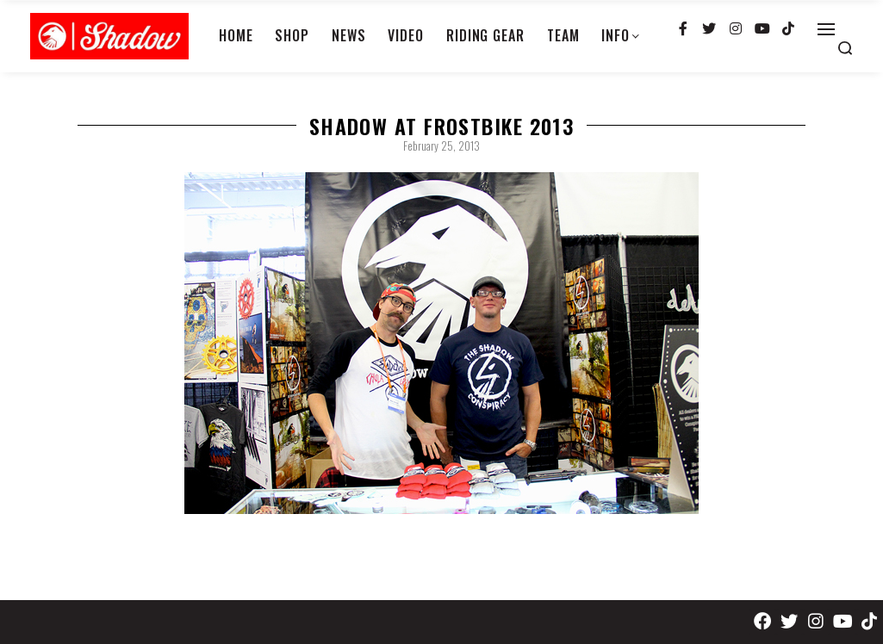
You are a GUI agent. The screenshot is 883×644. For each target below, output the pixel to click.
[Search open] (845, 48)
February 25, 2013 (441, 145)
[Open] (826, 29)
